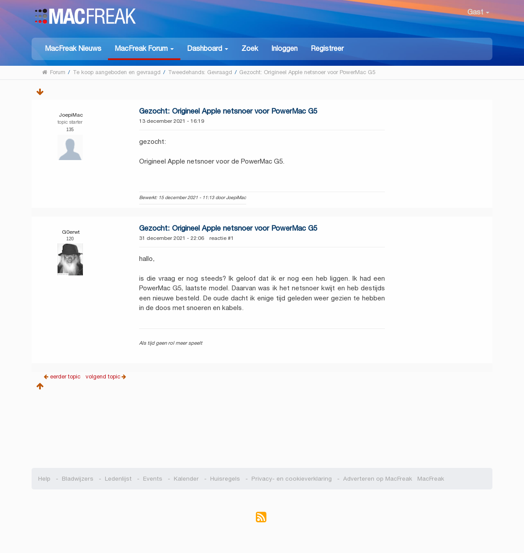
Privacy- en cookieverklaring (291, 478)
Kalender (186, 478)
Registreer (327, 48)
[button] (144, 49)
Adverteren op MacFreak (377, 478)
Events (152, 478)
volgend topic (103, 376)
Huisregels (225, 478)
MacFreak (429, 478)
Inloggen (284, 48)
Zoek (249, 48)
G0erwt (71, 231)
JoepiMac (71, 114)
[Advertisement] (262, 426)
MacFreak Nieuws (73, 48)
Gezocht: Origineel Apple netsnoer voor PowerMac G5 (228, 111)
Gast (478, 12)
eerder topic (66, 376)
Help (44, 478)
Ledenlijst (118, 478)
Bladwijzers (77, 478)
